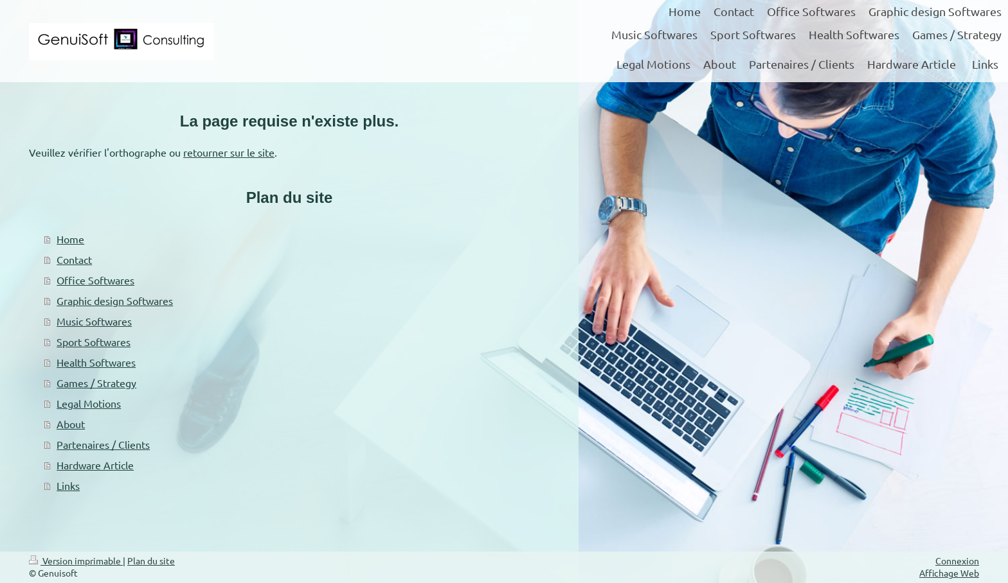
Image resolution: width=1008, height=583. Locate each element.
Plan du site (151, 560)
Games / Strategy (96, 382)
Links (68, 485)
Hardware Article (95, 464)
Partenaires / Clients (103, 444)
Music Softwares (94, 321)
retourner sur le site (228, 152)
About (71, 423)
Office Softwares (95, 280)
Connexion (957, 560)
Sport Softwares (93, 341)
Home (70, 238)
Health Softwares (96, 362)
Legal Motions (89, 403)
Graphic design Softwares (115, 300)
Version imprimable (76, 560)
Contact (74, 259)
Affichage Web (949, 573)
